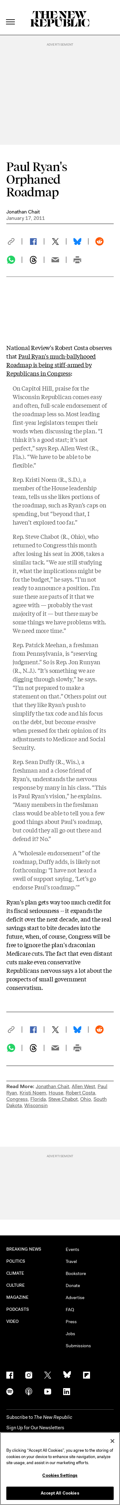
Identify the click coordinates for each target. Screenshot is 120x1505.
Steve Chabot (63, 1099)
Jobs (70, 1333)
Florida (38, 1099)
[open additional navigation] (10, 14)
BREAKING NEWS (23, 1249)
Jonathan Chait (23, 211)
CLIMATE (15, 1273)
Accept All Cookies (60, 1493)
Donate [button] (73, 1285)
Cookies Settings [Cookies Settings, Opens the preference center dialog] (59, 1475)
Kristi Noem (33, 1092)
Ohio (85, 1099)
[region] (60, 1468)
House (56, 1092)
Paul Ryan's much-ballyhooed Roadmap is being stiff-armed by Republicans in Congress (51, 364)
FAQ (70, 1309)
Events (72, 1249)
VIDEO (12, 1321)
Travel (71, 1261)
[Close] (112, 1441)
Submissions (78, 1346)
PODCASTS (17, 1309)
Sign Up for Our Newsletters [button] (35, 1428)
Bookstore (76, 1273)
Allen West (83, 1086)
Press (71, 1321)
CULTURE (15, 1285)
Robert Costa (80, 1092)
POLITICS (16, 1261)
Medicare (65, 739)
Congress (17, 1099)
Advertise (75, 1297)
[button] (14, 241)
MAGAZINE (17, 1297)
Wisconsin (36, 1105)
